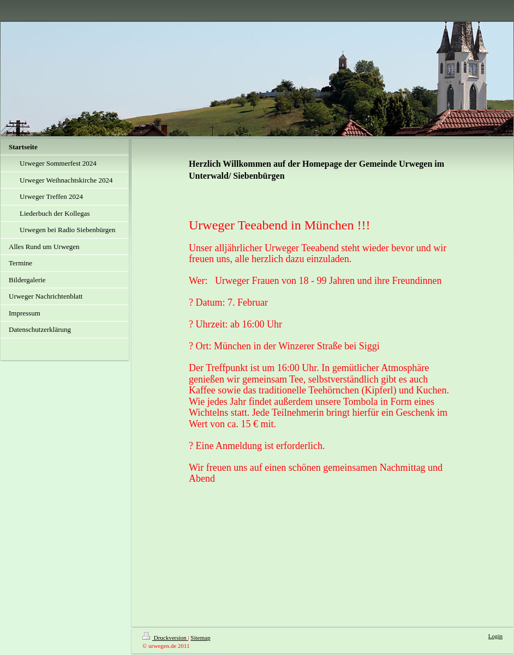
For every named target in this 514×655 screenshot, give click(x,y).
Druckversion (165, 637)
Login (495, 636)
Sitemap (200, 637)
